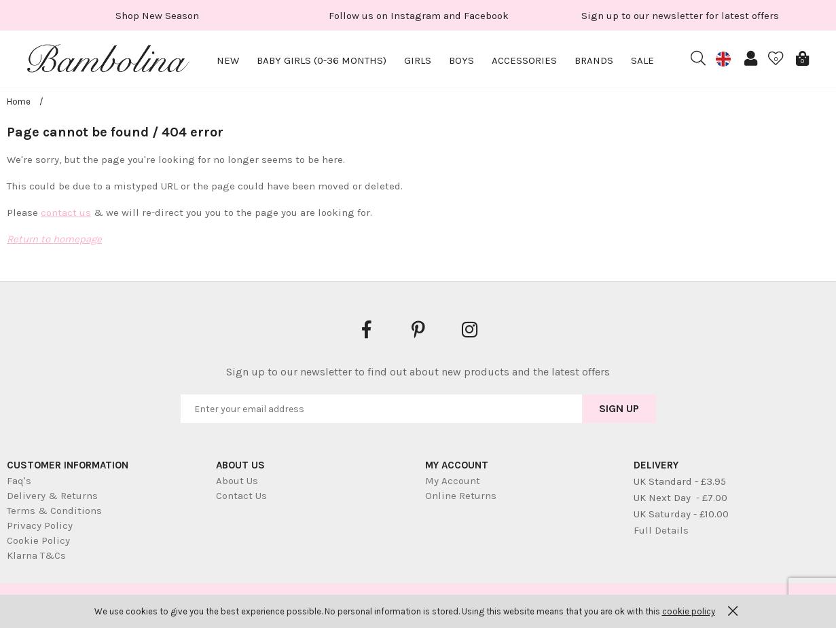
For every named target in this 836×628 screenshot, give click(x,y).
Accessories (524, 60)
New (228, 60)
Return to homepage (54, 239)
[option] (157, 15)
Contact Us (241, 496)
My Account (452, 481)
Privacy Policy (40, 525)
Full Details (661, 530)
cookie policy (688, 611)
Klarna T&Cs (36, 555)
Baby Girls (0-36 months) (321, 60)
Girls (417, 60)
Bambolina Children (108, 61)
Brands (594, 60)
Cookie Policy (38, 540)
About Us (237, 481)
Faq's (19, 481)
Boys (461, 60)
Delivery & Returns (52, 496)
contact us (66, 212)
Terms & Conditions (54, 510)
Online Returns (460, 496)
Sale (642, 60)
